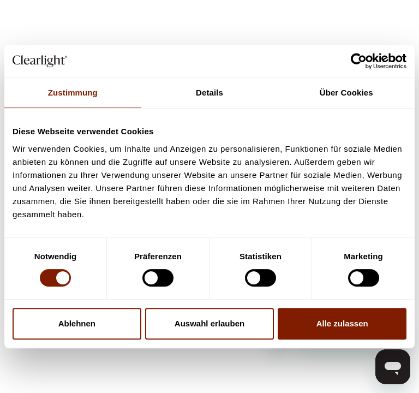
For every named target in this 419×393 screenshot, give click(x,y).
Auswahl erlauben (209, 323)
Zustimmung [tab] (73, 92)
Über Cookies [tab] (346, 92)
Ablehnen (76, 323)
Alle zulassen (342, 323)
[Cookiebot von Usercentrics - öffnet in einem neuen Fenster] (358, 61)
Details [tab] (209, 92)
